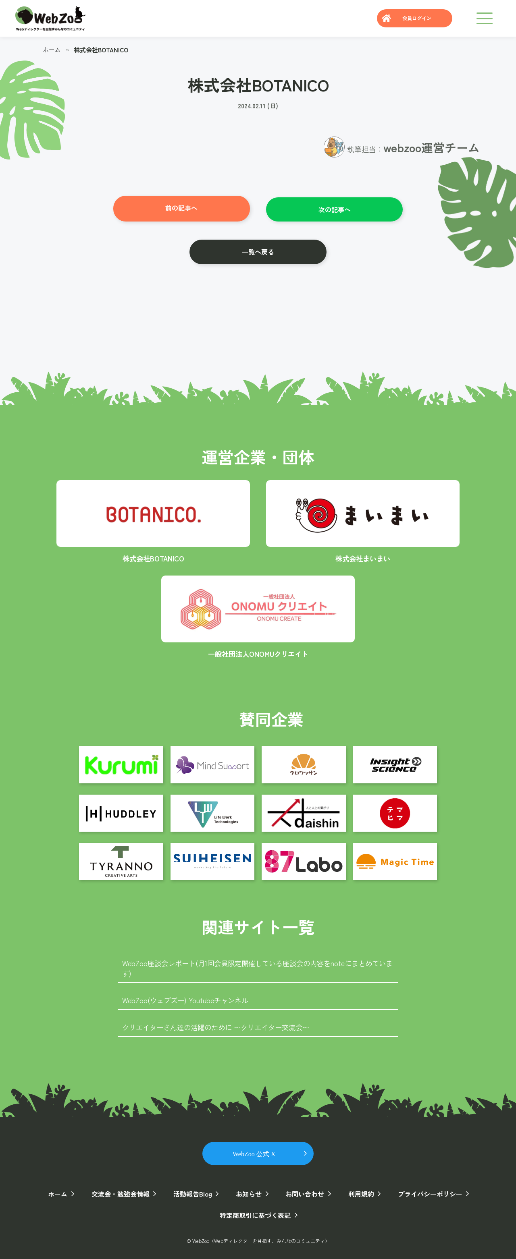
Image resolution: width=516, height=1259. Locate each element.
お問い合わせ (303, 1192)
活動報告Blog (193, 1192)
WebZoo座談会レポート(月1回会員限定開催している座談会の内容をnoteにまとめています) (257, 966)
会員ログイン (414, 18)
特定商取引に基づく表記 (254, 1213)
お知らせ (248, 1192)
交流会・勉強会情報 (123, 1192)
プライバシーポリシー (425, 1192)
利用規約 (358, 1192)
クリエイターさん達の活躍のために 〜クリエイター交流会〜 (221, 1025)
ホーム (52, 49)
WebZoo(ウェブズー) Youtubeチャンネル (188, 998)
